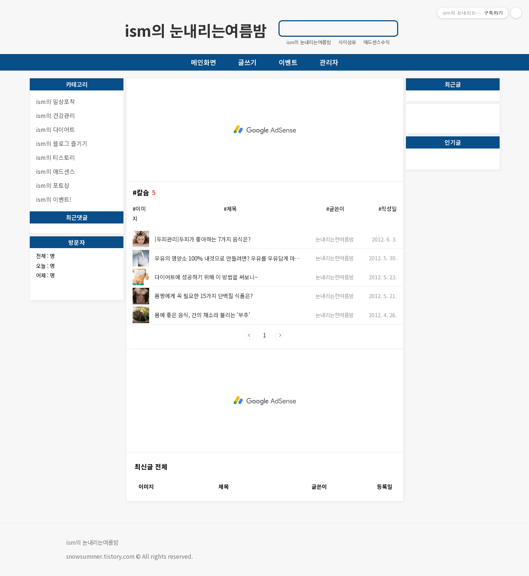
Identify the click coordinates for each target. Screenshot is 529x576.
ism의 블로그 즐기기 (61, 143)
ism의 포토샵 (52, 185)
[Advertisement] (264, 129)
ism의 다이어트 (55, 129)
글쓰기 (247, 62)
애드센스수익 (376, 42)
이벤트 (288, 62)
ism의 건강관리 (55, 115)
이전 (249, 335)
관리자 (329, 62)
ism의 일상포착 (55, 101)
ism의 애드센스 (55, 171)
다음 (280, 335)
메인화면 (203, 62)
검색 (389, 28)
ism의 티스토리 (55, 157)
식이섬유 (347, 42)
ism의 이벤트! (53, 199)
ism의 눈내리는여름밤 (196, 30)
